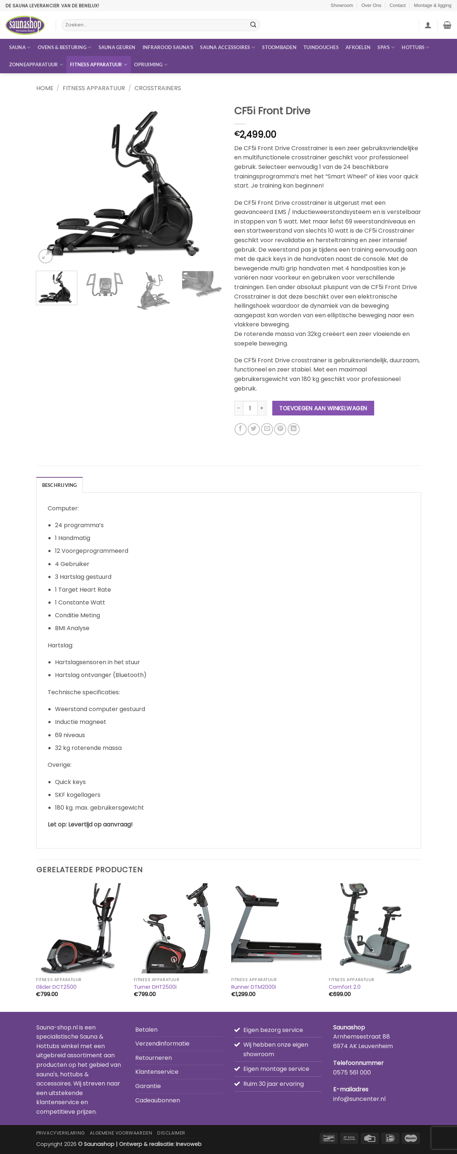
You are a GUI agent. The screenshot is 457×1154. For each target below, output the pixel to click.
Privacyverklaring (60, 1133)
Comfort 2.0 (345, 987)
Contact (398, 5)
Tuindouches (321, 47)
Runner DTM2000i (253, 987)
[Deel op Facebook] (241, 429)
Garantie (148, 1086)
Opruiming (150, 64)
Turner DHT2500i (155, 987)
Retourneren (153, 1058)
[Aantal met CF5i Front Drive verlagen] (238, 408)
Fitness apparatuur (98, 64)
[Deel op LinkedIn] (294, 429)
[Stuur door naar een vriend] (267, 429)
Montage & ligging (433, 5)
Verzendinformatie (162, 1043)
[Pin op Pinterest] (280, 429)
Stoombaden (279, 47)
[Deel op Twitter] (254, 429)
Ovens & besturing (65, 47)
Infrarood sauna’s (168, 47)
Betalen (146, 1029)
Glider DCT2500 (56, 987)
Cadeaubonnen (157, 1100)
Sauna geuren (117, 47)
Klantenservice (156, 1072)
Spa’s (386, 47)
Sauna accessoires (227, 47)
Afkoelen (358, 47)
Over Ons (371, 5)
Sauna (20, 47)
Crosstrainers (157, 88)
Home (45, 88)
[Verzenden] (253, 25)
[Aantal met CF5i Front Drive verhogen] (262, 408)
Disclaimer (171, 1133)
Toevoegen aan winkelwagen (323, 408)
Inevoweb (189, 1144)
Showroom (342, 5)
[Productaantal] (250, 408)
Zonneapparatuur (36, 64)
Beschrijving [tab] (59, 485)
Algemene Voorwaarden (121, 1133)
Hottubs (415, 47)
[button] (428, 25)
